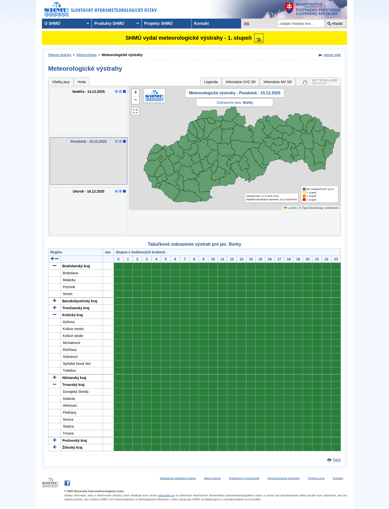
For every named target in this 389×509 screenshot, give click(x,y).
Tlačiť (336, 460)
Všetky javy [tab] (61, 82)
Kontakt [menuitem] (201, 23)
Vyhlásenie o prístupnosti (244, 478)
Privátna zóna (316, 478)
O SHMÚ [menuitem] (52, 23)
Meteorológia (86, 55)
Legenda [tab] (211, 82)
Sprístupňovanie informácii (283, 478)
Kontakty (338, 478)
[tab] (318, 81)
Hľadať (337, 24)
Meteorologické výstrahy (122, 55)
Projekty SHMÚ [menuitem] (158, 23)
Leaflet (290, 208)
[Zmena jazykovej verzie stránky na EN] (246, 24)
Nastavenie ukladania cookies (178, 478)
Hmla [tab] (82, 82)
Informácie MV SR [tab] (277, 82)
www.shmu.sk (166, 495)
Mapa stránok (212, 478)
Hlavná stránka (59, 55)
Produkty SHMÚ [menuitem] (109, 23)
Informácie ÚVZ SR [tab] (241, 82)
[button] (135, 93)
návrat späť (332, 55)
